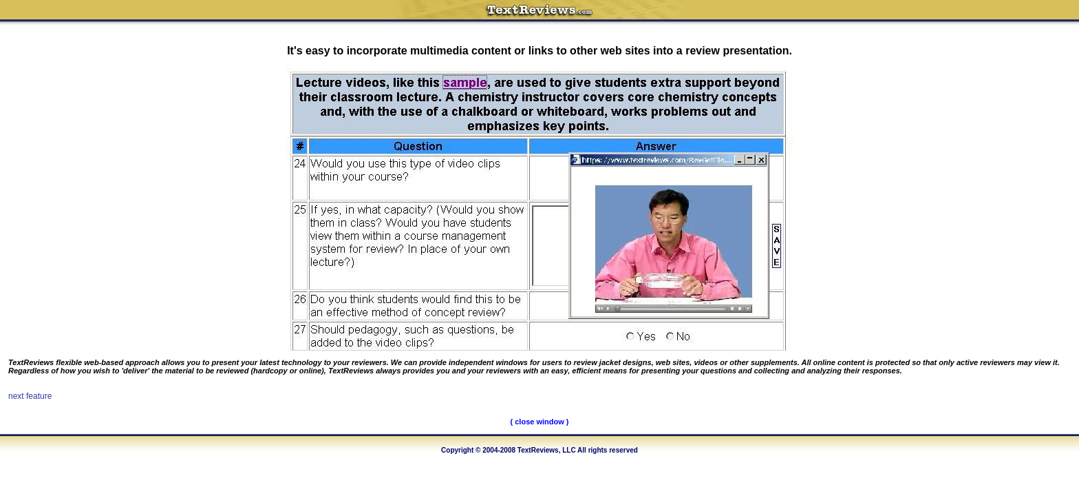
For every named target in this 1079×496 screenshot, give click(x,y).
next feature (30, 396)
